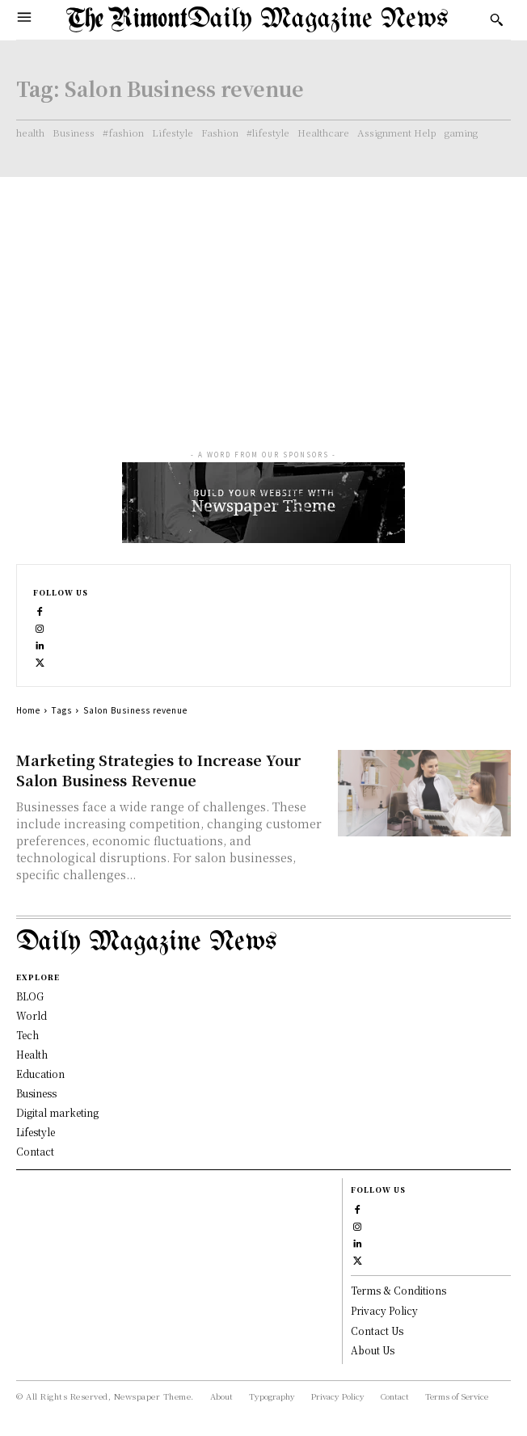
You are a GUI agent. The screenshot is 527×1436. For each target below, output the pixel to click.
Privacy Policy (384, 1310)
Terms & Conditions (398, 1290)
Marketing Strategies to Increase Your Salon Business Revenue (158, 769)
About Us (372, 1350)
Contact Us (377, 1330)
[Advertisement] (263, 298)
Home (28, 710)
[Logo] (257, 20)
